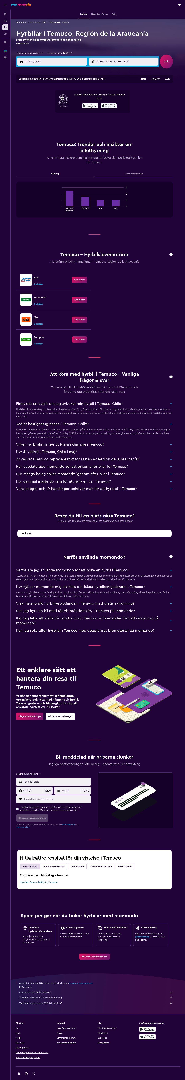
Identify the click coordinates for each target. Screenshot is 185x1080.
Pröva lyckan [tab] (128, 859)
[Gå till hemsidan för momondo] (21, 4)
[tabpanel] (98, 195)
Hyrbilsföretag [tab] (33, 859)
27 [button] (43, 120)
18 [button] (80, 105)
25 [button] (80, 112)
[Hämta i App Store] (150, 1029)
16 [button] (65, 105)
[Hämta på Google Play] (150, 1021)
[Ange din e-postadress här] (60, 791)
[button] (5, 4)
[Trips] (5, 42)
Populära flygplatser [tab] (57, 859)
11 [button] (80, 98)
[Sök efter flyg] (5, 14)
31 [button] (73, 120)
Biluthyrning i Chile (41, 22)
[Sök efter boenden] (5, 21)
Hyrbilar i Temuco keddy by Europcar (42, 874)
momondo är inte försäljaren (99, 984)
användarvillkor (72, 817)
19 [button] (87, 105)
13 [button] (43, 105)
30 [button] (65, 120)
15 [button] (58, 105)
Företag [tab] (59, 166)
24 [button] (72, 112)
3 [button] (72, 90)
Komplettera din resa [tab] (104, 859)
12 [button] (87, 98)
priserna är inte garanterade (84, 975)
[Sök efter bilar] (5, 27)
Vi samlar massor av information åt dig (99, 990)
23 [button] (65, 112)
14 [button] (50, 105)
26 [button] (87, 112)
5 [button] (87, 90)
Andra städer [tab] (80, 859)
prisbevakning (145, 929)
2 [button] (65, 90)
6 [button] (43, 98)
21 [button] (50, 112)
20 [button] (43, 112)
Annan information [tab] (137, 166)
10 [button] (72, 98)
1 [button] (57, 90)
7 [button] (50, 98)
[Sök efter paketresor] (5, 34)
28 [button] (50, 120)
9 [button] (65, 98)
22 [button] (58, 112)
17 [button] (73, 105)
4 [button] (80, 90)
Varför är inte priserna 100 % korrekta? (99, 995)
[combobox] (32, 53)
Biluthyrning (25, 22)
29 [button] (58, 120)
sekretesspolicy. (26, 819)
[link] (83, 272)
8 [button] (58, 98)
